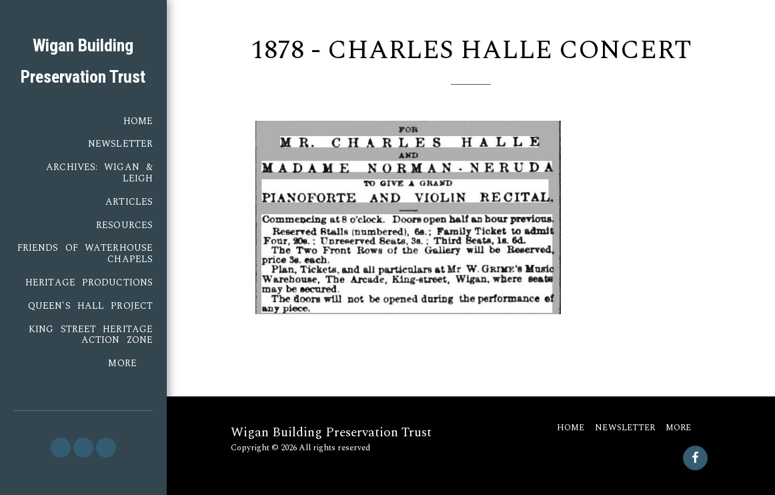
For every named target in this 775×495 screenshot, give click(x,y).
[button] (61, 448)
